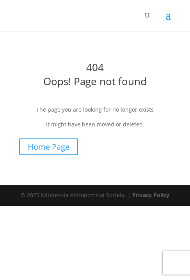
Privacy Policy (150, 195)
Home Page (48, 147)
